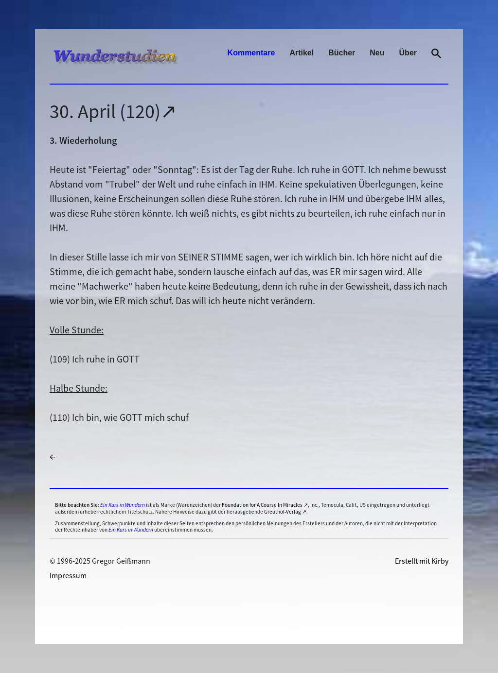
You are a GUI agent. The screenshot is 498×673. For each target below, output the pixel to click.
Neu (377, 53)
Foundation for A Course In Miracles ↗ (265, 504)
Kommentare (251, 53)
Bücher (341, 53)
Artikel (301, 53)
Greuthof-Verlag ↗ (285, 511)
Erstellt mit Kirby (421, 561)
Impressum (68, 575)
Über (408, 53)
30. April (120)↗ (113, 111)
